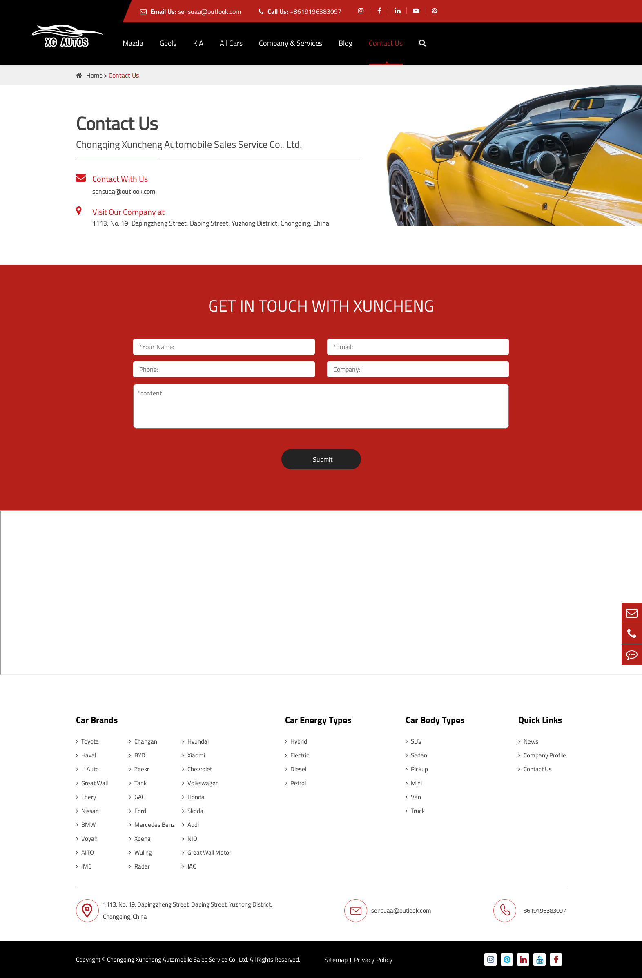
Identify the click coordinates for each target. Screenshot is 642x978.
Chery (86, 797)
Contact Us (386, 43)
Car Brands (97, 719)
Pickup (417, 769)
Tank (138, 783)
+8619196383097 (300, 11)
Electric (297, 755)
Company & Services (290, 43)
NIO (189, 838)
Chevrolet (197, 769)
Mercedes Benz (152, 824)
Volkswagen (200, 783)
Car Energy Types (318, 719)
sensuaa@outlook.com (190, 11)
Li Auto (87, 769)
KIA (198, 43)
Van (413, 797)
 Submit (321, 459)
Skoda (192, 810)
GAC (137, 797)
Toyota (87, 741)
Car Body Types (435, 719)
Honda (193, 797)
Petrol (295, 783)
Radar (139, 866)
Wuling (140, 852)
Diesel (295, 769)
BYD (137, 755)
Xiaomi (193, 755)
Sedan (416, 755)
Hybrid (296, 741)
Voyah (87, 838)
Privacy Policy (373, 960)
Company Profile (542, 755)
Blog (345, 43)
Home (94, 75)
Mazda (133, 43)
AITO (85, 852)
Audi (190, 824)
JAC (189, 866)
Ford (137, 810)
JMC (83, 866)
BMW (86, 824)
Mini (414, 783)
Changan (143, 741)
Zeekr (139, 769)
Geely (168, 43)
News (528, 741)
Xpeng (140, 838)
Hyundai (195, 741)
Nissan (87, 810)
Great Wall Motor (206, 852)
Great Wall (92, 783)
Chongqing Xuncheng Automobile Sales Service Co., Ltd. (177, 959)
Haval (86, 755)
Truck (415, 810)
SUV (414, 741)
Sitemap (336, 960)
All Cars (231, 43)
